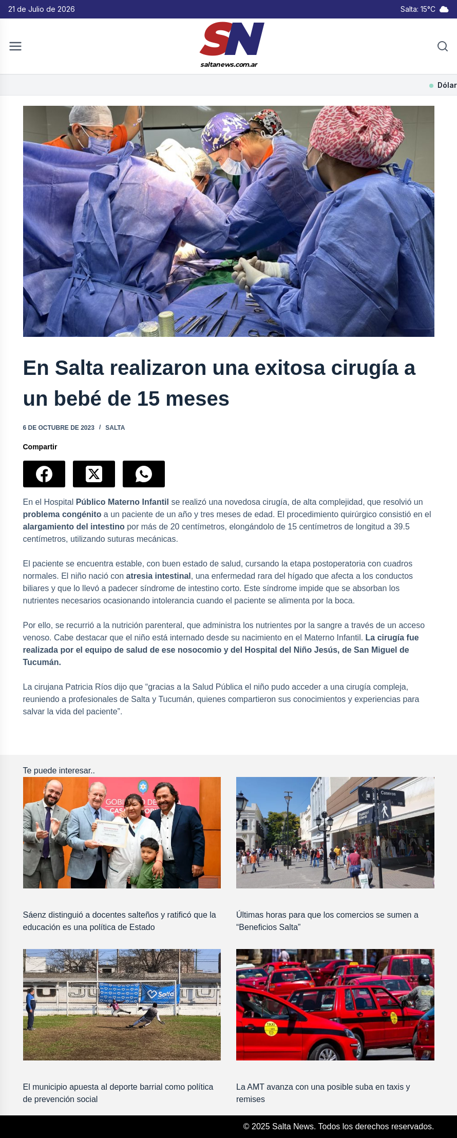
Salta (115, 427)
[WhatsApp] (144, 474)
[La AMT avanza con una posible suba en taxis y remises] (335, 1004)
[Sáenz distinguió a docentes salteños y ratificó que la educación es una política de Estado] (122, 832)
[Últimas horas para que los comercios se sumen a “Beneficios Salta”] (335, 832)
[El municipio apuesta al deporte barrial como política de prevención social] (122, 1004)
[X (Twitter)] (94, 474)
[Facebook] (44, 474)
